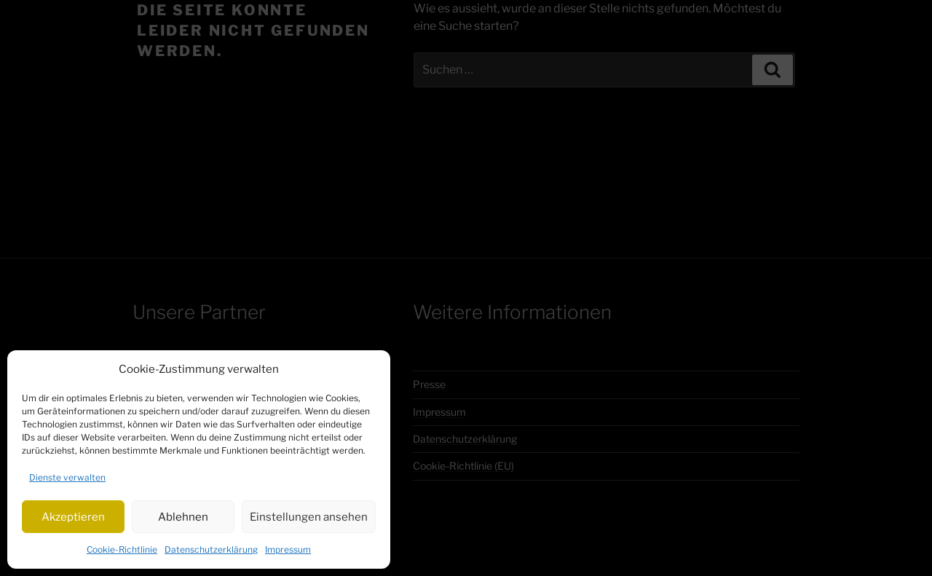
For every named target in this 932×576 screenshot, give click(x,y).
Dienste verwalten (67, 477)
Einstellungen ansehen (309, 517)
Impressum (288, 549)
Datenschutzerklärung (211, 549)
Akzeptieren (73, 517)
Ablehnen (183, 517)
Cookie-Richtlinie (122, 549)
